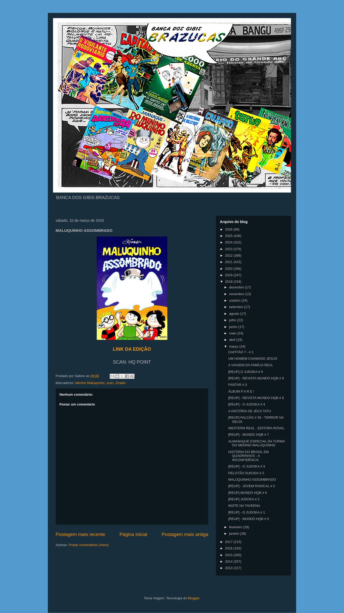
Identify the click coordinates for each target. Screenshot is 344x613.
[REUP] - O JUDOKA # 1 (246, 512)
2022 (229, 255)
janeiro (234, 533)
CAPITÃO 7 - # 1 (240, 352)
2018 (229, 281)
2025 (229, 236)
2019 (229, 275)
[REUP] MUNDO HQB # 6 (247, 493)
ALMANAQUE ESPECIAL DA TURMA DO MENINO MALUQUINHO (256, 443)
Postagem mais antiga (185, 534)
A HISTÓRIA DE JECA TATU (249, 411)
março (234, 346)
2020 (229, 269)
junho (233, 327)
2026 (229, 229)
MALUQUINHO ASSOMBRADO (252, 479)
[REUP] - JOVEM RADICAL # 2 (251, 486)
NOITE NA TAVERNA (244, 506)
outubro (235, 300)
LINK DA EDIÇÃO (132, 349)
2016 (229, 548)
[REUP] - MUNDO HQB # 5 (248, 519)
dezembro (237, 287)
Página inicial (133, 534)
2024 (229, 242)
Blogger (193, 598)
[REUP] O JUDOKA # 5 (245, 372)
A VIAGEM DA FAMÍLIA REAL (250, 365)
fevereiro (236, 527)
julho (233, 320)
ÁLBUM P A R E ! (241, 391)
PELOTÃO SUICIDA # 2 (246, 473)
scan (110, 383)
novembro (237, 294)
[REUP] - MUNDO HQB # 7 (248, 434)
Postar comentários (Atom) (89, 545)
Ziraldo (120, 383)
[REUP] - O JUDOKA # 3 (246, 466)
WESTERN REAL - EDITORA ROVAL (256, 428)
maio (233, 333)
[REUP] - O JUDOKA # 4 (246, 404)
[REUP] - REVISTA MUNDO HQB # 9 (256, 378)
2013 (229, 568)
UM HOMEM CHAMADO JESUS (252, 359)
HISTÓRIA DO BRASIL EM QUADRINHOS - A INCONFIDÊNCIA (248, 456)
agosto (234, 314)
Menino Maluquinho (89, 383)
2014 (229, 561)
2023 (229, 249)
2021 (229, 262)
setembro (236, 307)
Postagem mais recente (80, 534)
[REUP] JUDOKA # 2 (243, 499)
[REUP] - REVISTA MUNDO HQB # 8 (256, 398)
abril (232, 340)
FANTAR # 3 (237, 385)
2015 (229, 555)
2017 (229, 542)
